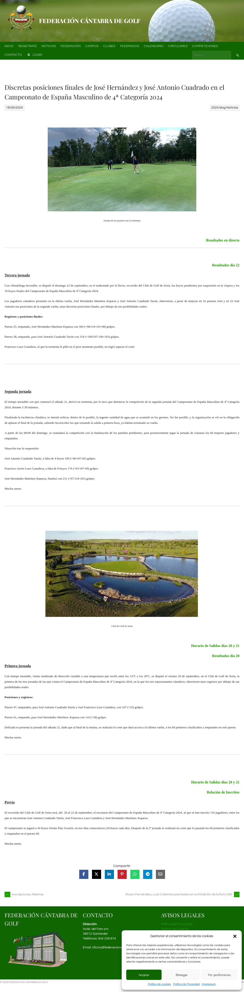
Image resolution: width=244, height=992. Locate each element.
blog (222, 107)
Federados (129, 46)
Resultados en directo (222, 240)
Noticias (49, 46)
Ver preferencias (219, 975)
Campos (92, 46)
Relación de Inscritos (223, 792)
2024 (215, 107)
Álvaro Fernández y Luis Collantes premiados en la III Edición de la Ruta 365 (182, 894)
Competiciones (205, 46)
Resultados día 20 (225, 656)
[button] (235, 936)
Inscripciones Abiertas (24, 894)
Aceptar (144, 975)
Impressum (209, 984)
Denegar (182, 975)
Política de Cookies (175, 929)
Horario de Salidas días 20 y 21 (215, 646)
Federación (70, 46)
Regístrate (27, 46)
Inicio (9, 46)
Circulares (178, 46)
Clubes (109, 46)
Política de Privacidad (186, 984)
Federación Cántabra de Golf (89, 21)
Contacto (13, 54)
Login (34, 55)
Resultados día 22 (225, 265)
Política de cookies (159, 984)
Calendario (154, 46)
